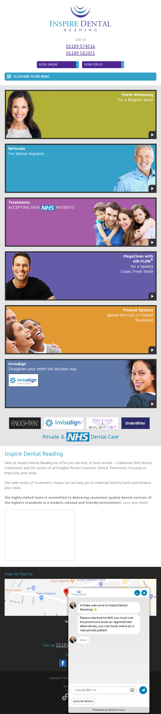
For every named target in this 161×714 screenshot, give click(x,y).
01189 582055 (80, 53)
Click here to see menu (28, 76)
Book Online (48, 65)
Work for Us (93, 65)
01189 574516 (80, 46)
